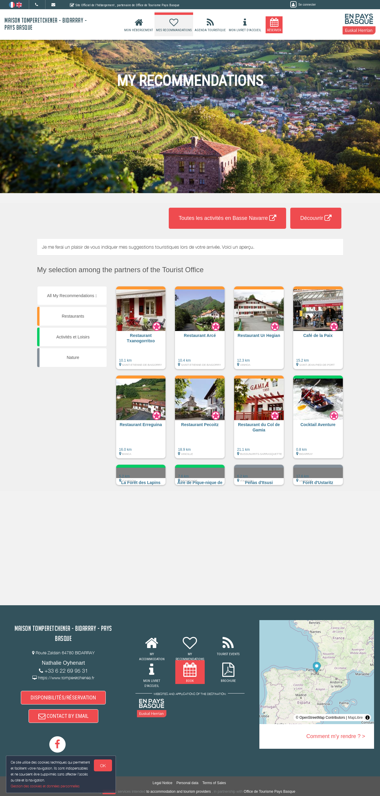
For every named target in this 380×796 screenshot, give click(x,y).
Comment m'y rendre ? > (335, 736)
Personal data (187, 783)
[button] (141, 330)
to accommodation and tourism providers (178, 791)
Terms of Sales (214, 783)
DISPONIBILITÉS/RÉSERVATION (63, 697)
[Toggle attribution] (367, 717)
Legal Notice (163, 783)
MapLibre (355, 717)
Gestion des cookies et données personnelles (45, 786)
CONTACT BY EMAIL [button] (63, 716)
